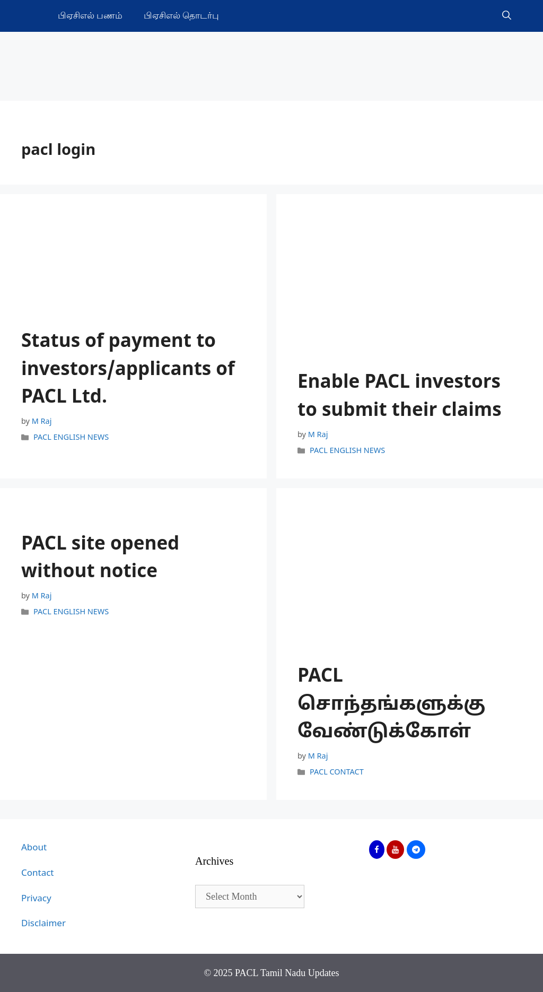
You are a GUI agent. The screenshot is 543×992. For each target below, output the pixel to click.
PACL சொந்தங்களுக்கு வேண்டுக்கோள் (391, 705)
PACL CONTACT (337, 773)
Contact (37, 873)
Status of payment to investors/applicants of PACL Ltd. (128, 370)
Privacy (36, 898)
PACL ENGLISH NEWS (71, 437)
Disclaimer (43, 923)
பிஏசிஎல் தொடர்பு (181, 16)
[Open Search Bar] (507, 16)
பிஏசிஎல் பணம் (90, 16)
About (34, 848)
